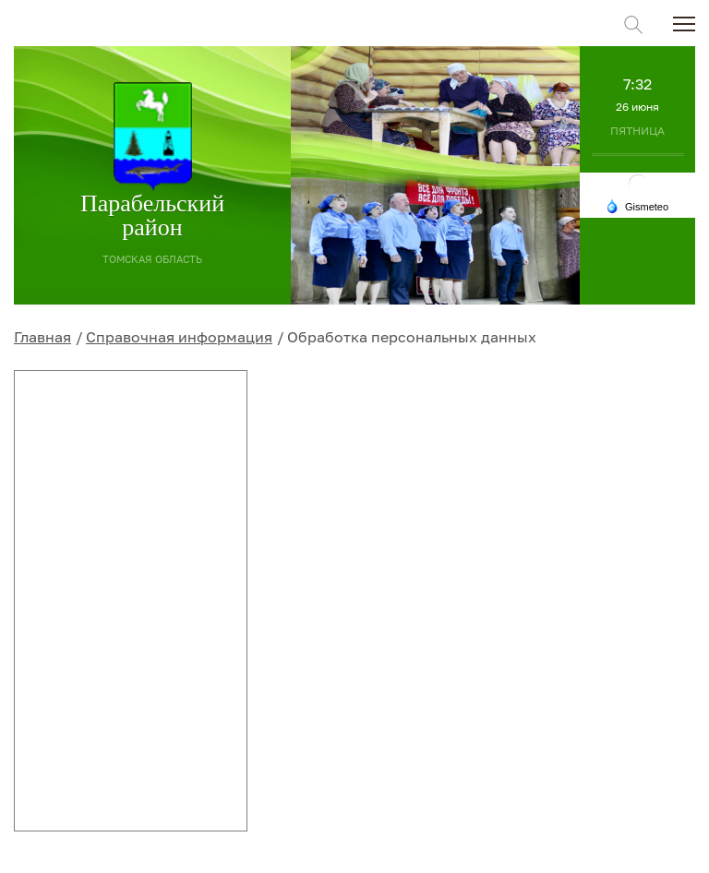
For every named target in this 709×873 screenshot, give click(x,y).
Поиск (633, 25)
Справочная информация (179, 337)
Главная (42, 337)
